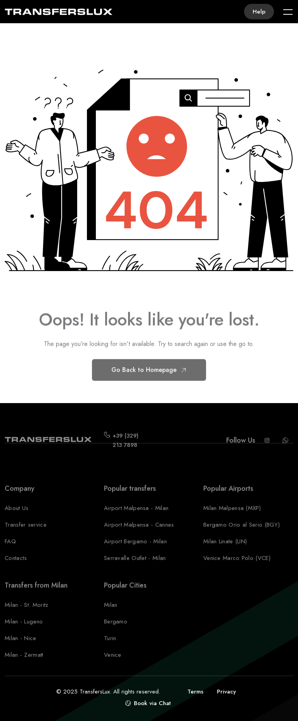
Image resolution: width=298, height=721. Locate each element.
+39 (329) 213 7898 (126, 448)
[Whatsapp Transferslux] (285, 447)
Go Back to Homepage (149, 377)
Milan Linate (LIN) (225, 548)
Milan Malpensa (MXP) (232, 515)
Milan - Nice (20, 645)
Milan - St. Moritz (26, 612)
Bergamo (115, 629)
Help (259, 11)
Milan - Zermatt (24, 662)
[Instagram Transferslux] (267, 447)
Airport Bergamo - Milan (135, 548)
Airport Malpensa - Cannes (139, 532)
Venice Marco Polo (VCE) (236, 565)
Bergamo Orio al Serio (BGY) (241, 532)
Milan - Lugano (24, 629)
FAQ (10, 548)
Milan (111, 612)
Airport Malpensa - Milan (136, 515)
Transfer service (26, 532)
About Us (16, 515)
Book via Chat (152, 703)
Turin (110, 645)
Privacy (226, 691)
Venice (112, 662)
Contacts (16, 565)
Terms (195, 691)
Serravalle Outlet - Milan (135, 565)
